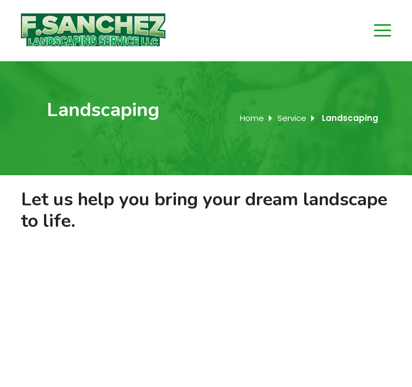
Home (252, 118)
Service (291, 118)
